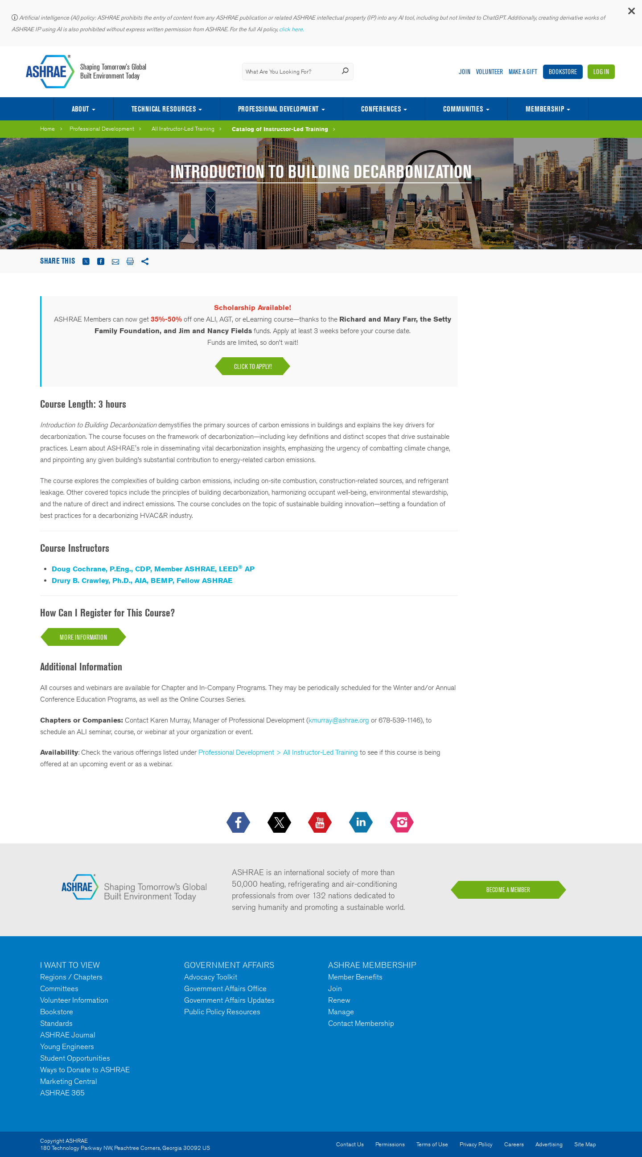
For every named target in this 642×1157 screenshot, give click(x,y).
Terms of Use (432, 1144)
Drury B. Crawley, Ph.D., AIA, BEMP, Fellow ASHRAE (142, 580)
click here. (292, 29)
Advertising (549, 1144)
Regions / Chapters (71, 976)
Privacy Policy (476, 1144)
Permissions (390, 1144)
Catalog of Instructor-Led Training (280, 128)
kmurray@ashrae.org (339, 720)
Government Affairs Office (225, 988)
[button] (631, 13)
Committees (59, 988)
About (80, 108)
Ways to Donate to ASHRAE (85, 1069)
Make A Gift (523, 71)
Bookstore (563, 71)
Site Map (585, 1144)
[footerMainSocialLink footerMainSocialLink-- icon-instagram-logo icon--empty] (403, 822)
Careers (514, 1144)
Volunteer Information (74, 1000)
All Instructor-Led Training (183, 128)
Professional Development (278, 108)
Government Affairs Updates (229, 1000)
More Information (83, 637)
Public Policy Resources (222, 1011)
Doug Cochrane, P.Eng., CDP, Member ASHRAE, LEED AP (153, 569)
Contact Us (350, 1144)
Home (47, 128)
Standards (56, 1023)
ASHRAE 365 (62, 1092)
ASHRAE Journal (67, 1034)
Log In (601, 71)
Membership (545, 108)
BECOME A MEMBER (508, 890)
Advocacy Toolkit (210, 976)
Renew (339, 1000)
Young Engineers (67, 1046)
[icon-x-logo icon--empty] (280, 822)
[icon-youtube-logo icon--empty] (321, 822)
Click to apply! (253, 366)
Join (464, 71)
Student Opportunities (75, 1058)
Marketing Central (68, 1081)
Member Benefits (355, 976)
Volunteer (489, 71)
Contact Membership (361, 1023)
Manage (341, 1011)
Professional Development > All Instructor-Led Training (278, 752)
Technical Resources (164, 108)
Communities (463, 108)
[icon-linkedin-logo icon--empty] (362, 822)
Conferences (381, 108)
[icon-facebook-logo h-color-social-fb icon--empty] (239, 822)
